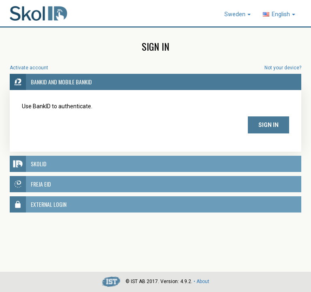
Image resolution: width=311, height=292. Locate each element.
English (279, 14)
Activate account (29, 68)
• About (201, 281)
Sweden (237, 14)
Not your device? (282, 68)
